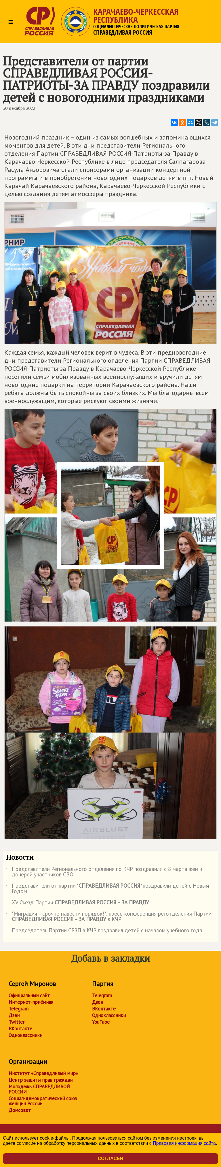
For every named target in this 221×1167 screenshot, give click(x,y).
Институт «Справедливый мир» (43, 1073)
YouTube (101, 1022)
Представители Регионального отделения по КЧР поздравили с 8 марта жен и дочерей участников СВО (104, 872)
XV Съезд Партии (77, 903)
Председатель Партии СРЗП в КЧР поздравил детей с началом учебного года (104, 931)
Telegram (18, 1008)
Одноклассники (25, 1035)
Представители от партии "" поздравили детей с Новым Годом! (107, 889)
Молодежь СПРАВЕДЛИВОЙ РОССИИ (39, 1089)
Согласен (110, 1158)
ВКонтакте (20, 1028)
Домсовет (20, 1110)
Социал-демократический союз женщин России (43, 1101)
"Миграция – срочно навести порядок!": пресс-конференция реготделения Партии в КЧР (109, 917)
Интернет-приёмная (31, 1002)
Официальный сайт (29, 995)
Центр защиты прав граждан (41, 1080)
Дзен (14, 1015)
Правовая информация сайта (184, 1143)
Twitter (16, 1022)
